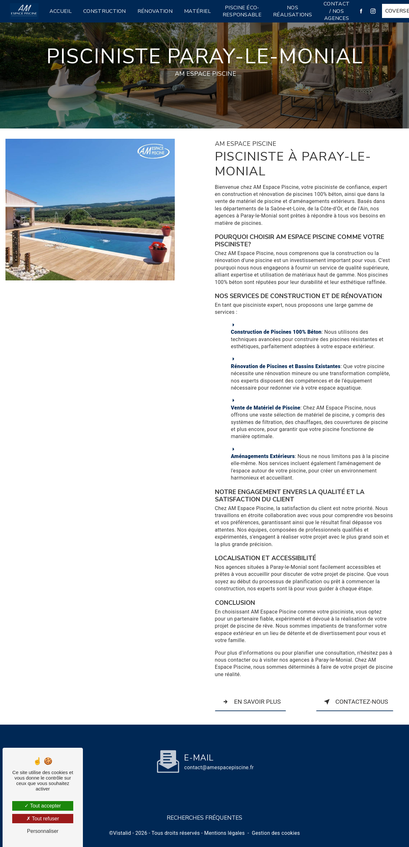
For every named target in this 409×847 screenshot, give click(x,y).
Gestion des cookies (276, 833)
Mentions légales (224, 833)
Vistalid (122, 833)
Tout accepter (42, 805)
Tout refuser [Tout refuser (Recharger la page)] (42, 818)
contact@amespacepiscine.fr (219, 752)
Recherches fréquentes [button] (204, 818)
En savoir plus (250, 701)
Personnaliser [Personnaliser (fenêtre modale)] (42, 831)
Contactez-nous (354, 701)
